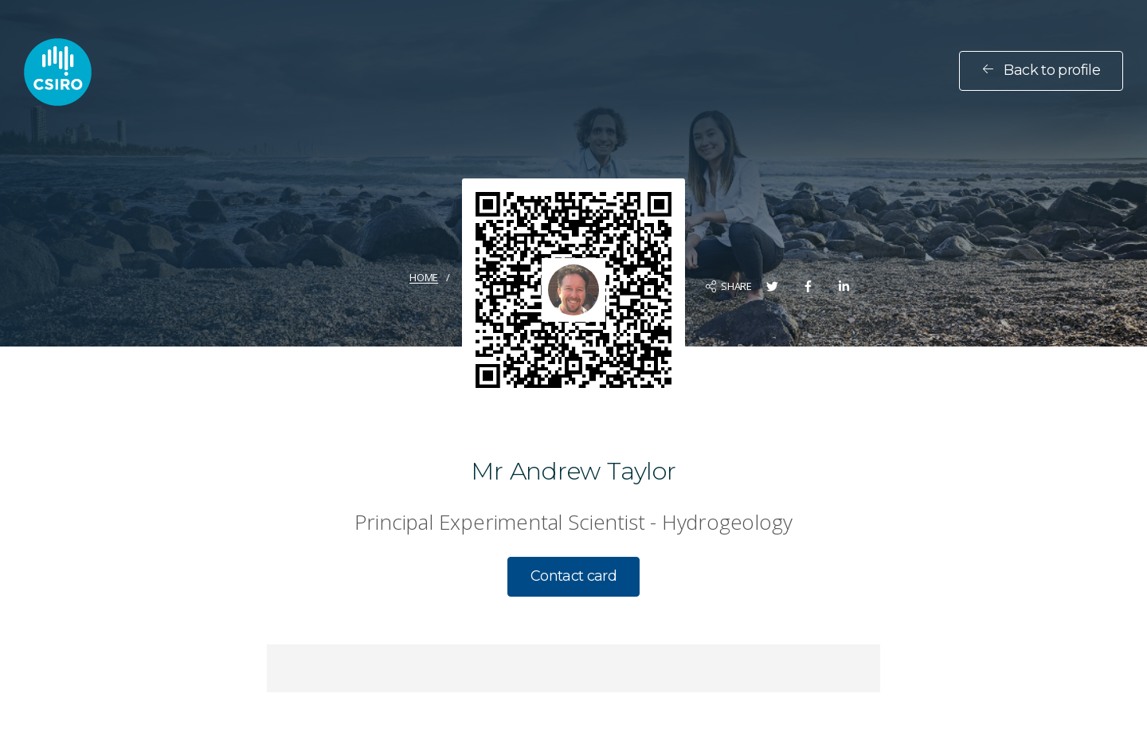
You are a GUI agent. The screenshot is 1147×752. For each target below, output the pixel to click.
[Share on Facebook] (808, 286)
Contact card (573, 576)
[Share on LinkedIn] (844, 286)
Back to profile (1041, 70)
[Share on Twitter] (772, 286)
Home (423, 277)
